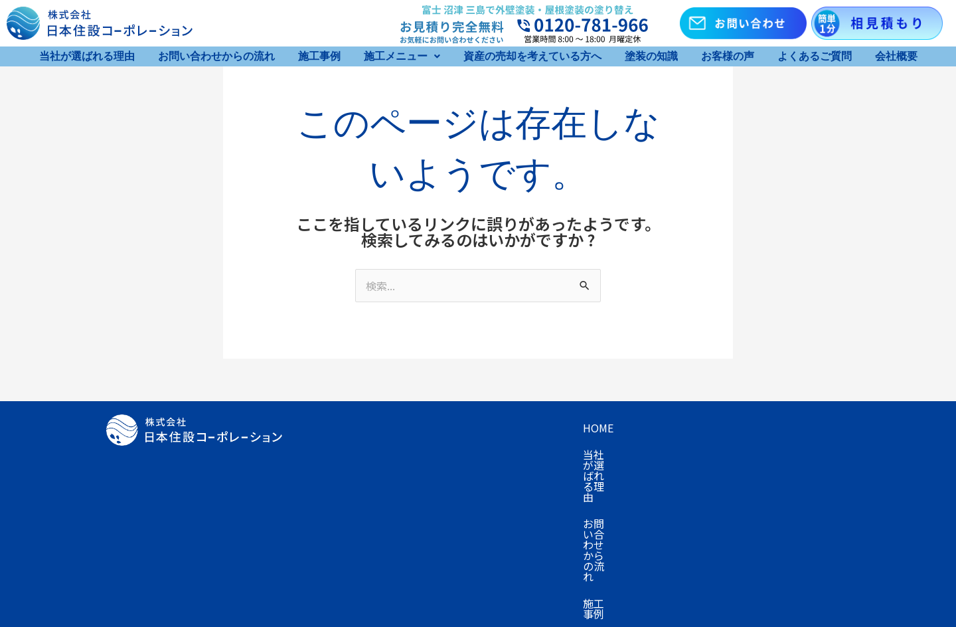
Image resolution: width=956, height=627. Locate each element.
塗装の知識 (651, 56)
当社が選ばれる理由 (87, 56)
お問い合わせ (337, 481)
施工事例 (319, 56)
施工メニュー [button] (402, 56)
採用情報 (472, 481)
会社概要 (896, 56)
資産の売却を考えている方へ (532, 56)
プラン (321, 454)
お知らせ (410, 481)
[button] (402, 56)
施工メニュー (702, 428)
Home (320, 428)
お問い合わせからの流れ (216, 56)
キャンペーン (785, 428)
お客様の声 (727, 56)
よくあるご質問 (814, 56)
